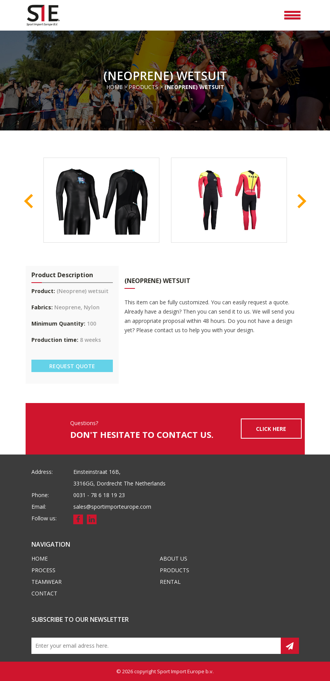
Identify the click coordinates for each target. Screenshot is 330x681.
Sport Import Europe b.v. (185, 671)
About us (173, 558)
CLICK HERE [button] (271, 428)
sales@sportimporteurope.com (112, 506)
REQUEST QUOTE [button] (72, 366)
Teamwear (46, 581)
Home (114, 87)
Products (143, 87)
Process (43, 570)
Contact (44, 593)
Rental (170, 581)
